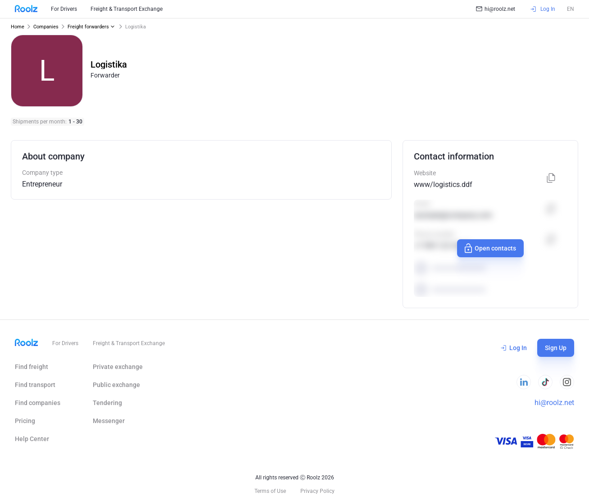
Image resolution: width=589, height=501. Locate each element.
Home (17, 26)
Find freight (31, 366)
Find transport (35, 384)
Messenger (109, 420)
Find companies (37, 402)
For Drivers (64, 9)
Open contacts (489, 248)
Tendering (107, 402)
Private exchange (118, 366)
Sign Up (555, 347)
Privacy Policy (317, 491)
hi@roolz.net (495, 9)
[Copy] (551, 179)
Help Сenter (32, 438)
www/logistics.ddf (443, 184)
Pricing (25, 420)
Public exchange (116, 384)
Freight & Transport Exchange (127, 9)
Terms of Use (270, 491)
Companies (46, 26)
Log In (514, 347)
